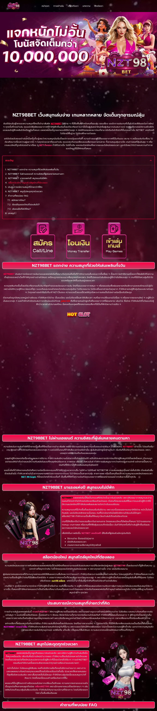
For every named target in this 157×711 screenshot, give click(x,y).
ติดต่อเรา (98, 6)
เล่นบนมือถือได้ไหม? (21, 182)
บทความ (86, 6)
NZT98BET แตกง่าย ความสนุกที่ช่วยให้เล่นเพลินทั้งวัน (33, 142)
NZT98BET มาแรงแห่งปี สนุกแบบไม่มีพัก (27, 151)
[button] (151, 133)
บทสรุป (11, 186)
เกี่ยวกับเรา (73, 6)
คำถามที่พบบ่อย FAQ (18, 168)
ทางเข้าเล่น (58, 6)
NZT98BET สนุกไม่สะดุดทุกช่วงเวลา (25, 164)
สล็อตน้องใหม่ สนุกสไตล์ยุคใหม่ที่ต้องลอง (27, 155)
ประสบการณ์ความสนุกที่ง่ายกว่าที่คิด (25, 160)
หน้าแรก (45, 6)
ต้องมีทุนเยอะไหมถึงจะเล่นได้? (26, 177)
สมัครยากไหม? (18, 173)
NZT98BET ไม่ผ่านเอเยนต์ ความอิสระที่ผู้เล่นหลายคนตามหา (36, 147)
